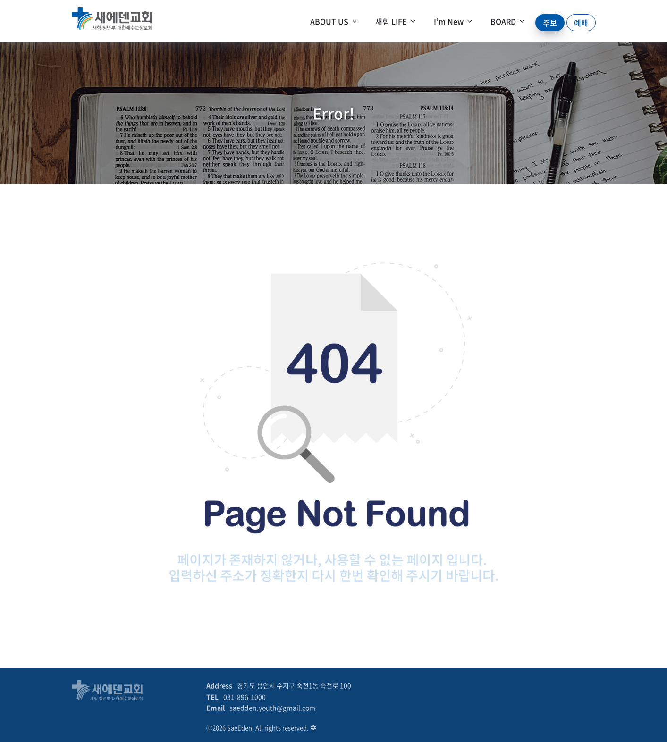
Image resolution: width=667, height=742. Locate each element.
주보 (550, 22)
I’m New (449, 21)
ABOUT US (329, 21)
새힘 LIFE (391, 21)
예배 (581, 22)
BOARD (503, 21)
